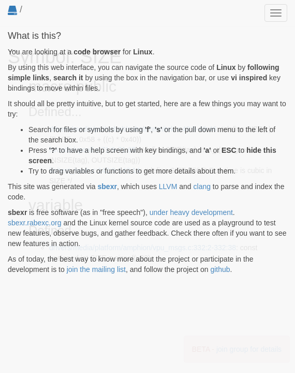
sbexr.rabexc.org (35, 223)
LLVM (168, 186)
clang (202, 186)
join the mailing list (96, 269)
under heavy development (191, 212)
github (220, 269)
